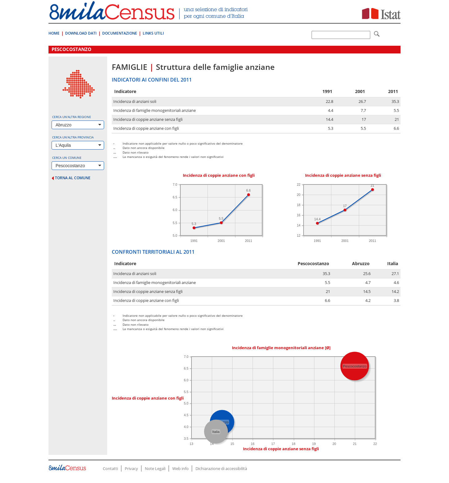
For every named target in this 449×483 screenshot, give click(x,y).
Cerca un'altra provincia (73, 137)
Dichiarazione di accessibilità (221, 468)
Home (54, 33)
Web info (180, 468)
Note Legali (155, 468)
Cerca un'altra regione (71, 117)
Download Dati (81, 33)
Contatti (110, 468)
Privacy (131, 468)
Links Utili (153, 33)
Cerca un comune (67, 157)
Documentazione (119, 33)
